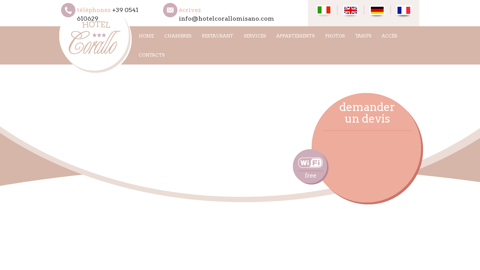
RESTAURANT (217, 36)
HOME (146, 36)
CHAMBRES (177, 36)
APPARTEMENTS (295, 36)
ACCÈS (389, 36)
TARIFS (363, 36)
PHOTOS (335, 36)
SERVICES (255, 36)
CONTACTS (152, 55)
